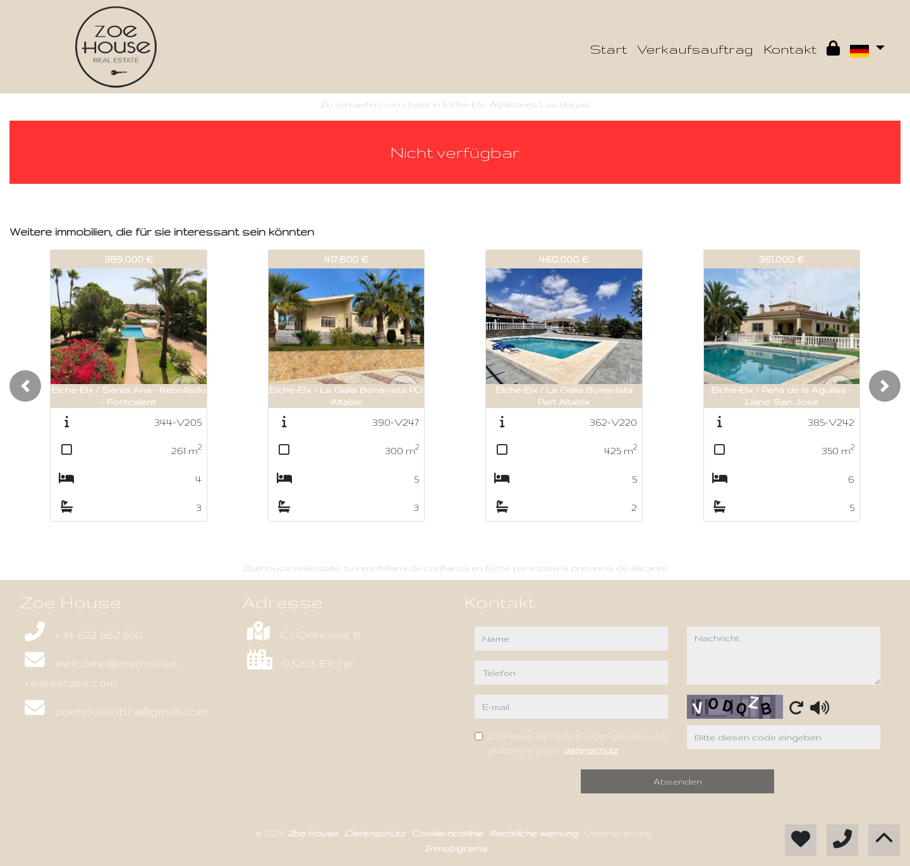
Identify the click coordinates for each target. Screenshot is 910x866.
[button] (25, 386)
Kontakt (789, 49)
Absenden (677, 781)
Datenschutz (376, 833)
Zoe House (314, 833)
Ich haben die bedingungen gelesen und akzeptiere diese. (576, 742)
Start (608, 49)
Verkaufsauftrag (695, 49)
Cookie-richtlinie (448, 833)
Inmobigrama (455, 848)
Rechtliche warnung (535, 833)
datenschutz (590, 749)
